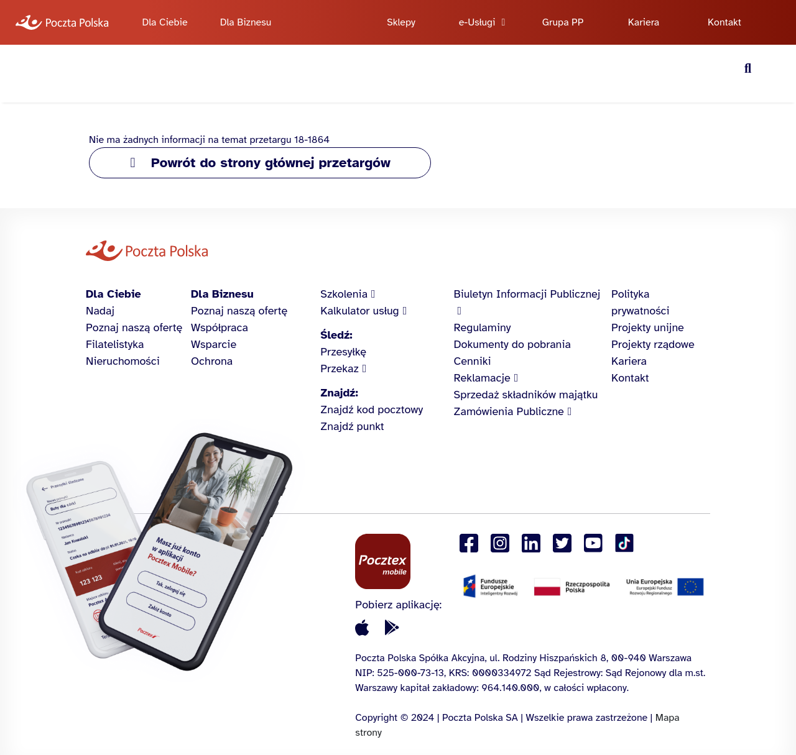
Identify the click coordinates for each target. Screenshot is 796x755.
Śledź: (336, 335)
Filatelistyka (115, 344)
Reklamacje (482, 378)
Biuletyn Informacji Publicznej (527, 294)
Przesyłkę (343, 352)
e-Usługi (477, 22)
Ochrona (212, 361)
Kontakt (724, 22)
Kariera (644, 22)
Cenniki (472, 361)
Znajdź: (339, 393)
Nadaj (100, 311)
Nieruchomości (123, 361)
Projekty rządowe (653, 344)
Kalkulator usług (359, 311)
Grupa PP (563, 22)
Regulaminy (482, 327)
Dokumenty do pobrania (512, 344)
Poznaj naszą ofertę (134, 327)
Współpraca (219, 327)
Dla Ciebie (164, 22)
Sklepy (401, 22)
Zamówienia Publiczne (509, 411)
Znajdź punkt (352, 426)
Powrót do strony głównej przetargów (271, 162)
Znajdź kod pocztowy (371, 409)
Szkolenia (344, 294)
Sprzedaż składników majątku (526, 394)
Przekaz (339, 368)
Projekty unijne (647, 327)
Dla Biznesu (246, 22)
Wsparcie (213, 344)
